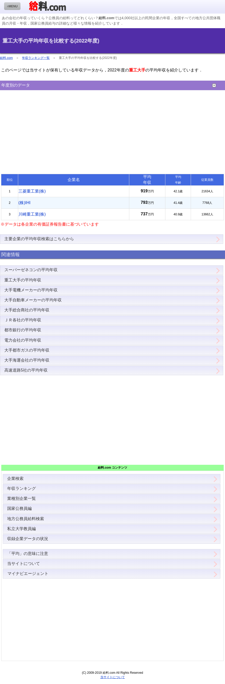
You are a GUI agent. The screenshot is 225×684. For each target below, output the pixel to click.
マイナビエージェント (27, 573)
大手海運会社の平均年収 (26, 360)
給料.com (6, 58)
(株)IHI (24, 203)
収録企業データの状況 (27, 538)
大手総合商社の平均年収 (26, 310)
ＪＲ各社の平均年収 (22, 320)
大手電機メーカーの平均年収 (31, 290)
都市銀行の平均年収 (22, 330)
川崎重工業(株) (32, 214)
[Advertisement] (112, 133)
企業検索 (15, 478)
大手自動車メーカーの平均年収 (33, 300)
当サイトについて (23, 563)
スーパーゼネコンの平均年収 (31, 270)
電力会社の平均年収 (22, 340)
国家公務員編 (19, 508)
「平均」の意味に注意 (27, 553)
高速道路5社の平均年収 (26, 370)
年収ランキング (21, 488)
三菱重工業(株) (32, 191)
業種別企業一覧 (21, 498)
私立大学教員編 (21, 529)
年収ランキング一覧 (36, 58)
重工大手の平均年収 (22, 280)
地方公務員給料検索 (25, 519)
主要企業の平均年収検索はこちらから (39, 239)
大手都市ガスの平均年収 (26, 350)
